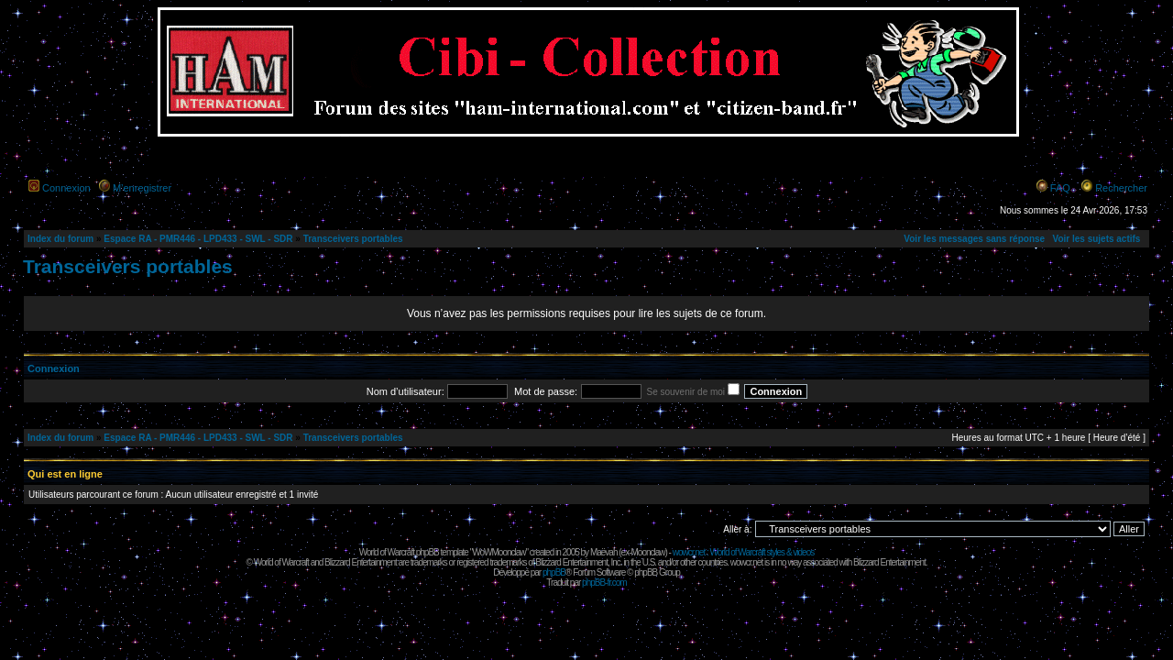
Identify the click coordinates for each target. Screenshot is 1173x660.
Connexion (66, 187)
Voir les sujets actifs (1096, 239)
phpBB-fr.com (604, 583)
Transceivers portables (353, 239)
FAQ (1060, 187)
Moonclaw (647, 552)
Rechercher (1121, 187)
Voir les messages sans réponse (974, 239)
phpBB (554, 572)
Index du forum (60, 239)
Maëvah (604, 552)
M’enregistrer (142, 187)
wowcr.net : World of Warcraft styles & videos (744, 552)
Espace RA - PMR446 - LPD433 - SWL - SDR (198, 239)
